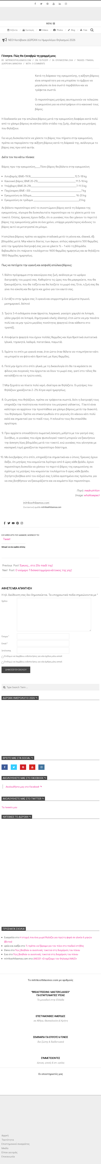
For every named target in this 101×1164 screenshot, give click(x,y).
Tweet (6, 539)
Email (5, 643)
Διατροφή (7, 63)
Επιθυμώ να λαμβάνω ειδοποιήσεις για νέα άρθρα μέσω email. (33, 661)
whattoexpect (91, 495)
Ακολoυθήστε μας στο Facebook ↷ (24, 778)
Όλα (71, 60)
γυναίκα (89, 60)
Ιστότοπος (6, 650)
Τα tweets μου (9, 807)
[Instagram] (21, 523)
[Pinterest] (17, 523)
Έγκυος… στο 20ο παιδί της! (36, 565)
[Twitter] (9, 523)
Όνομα (5, 636)
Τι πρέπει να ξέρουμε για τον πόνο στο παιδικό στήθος (55, 945)
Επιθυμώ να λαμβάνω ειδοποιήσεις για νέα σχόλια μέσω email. (33, 656)
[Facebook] (4, 523)
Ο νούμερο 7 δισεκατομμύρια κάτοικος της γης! (44, 570)
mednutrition (91, 490)
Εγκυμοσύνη (62, 60)
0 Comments (38, 63)
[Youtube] (13, 523)
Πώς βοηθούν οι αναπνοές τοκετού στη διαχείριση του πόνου (47, 950)
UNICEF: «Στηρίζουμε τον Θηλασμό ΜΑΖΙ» (55, 958)
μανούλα (17, 63)
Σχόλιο (4, 600)
